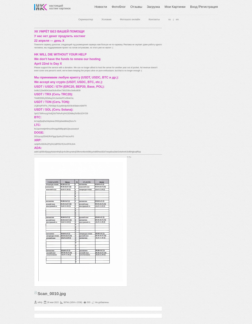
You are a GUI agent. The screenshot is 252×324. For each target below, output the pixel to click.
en (177, 19)
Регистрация (208, 7)
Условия (106, 19)
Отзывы (136, 7)
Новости (101, 7)
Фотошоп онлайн (130, 19)
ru (169, 19)
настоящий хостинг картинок (60, 7)
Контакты (154, 19)
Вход (193, 7)
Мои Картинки (175, 7)
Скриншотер (85, 19)
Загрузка (153, 7)
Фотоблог (119, 7)
